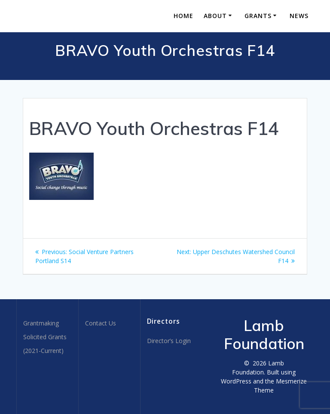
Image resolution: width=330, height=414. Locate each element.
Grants (258, 16)
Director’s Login (169, 341)
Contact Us (100, 323)
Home (183, 16)
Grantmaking (41, 323)
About (215, 16)
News (299, 16)
